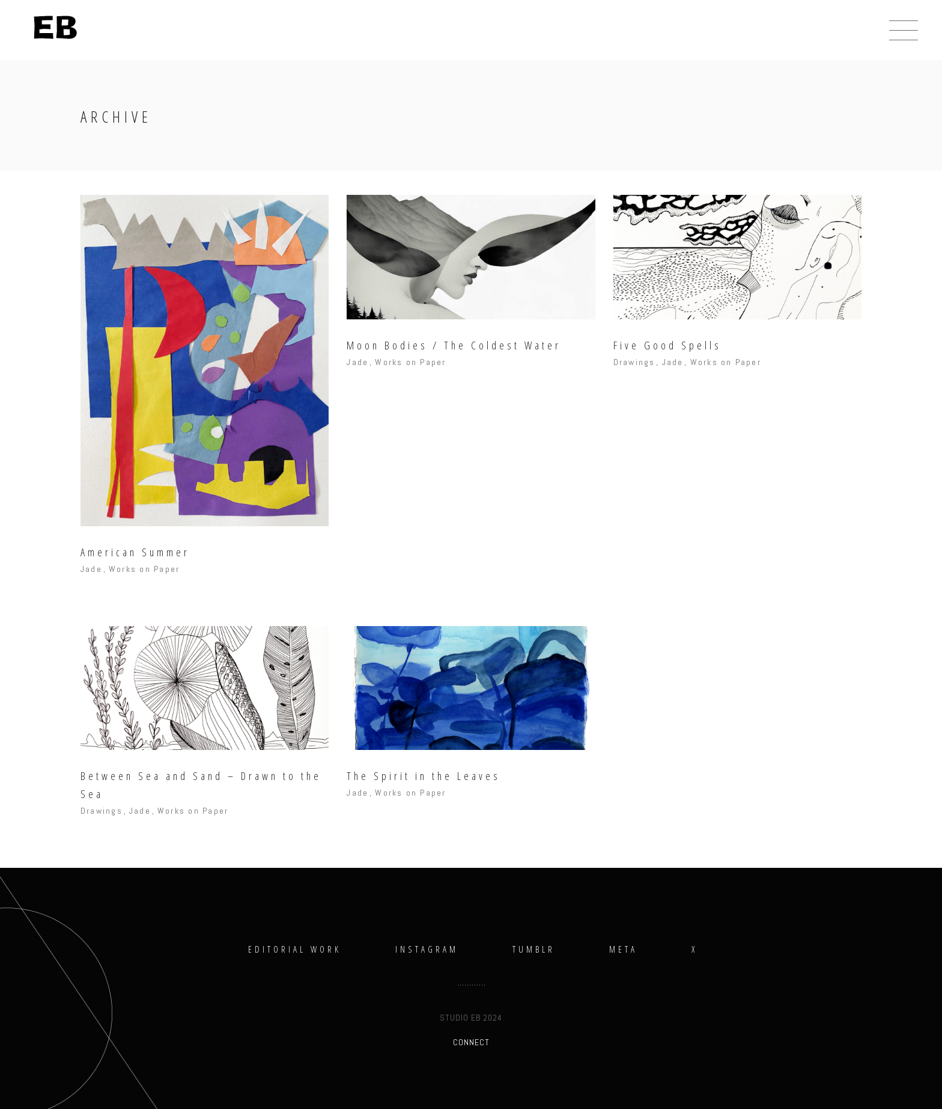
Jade (91, 569)
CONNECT (471, 1042)
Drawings (634, 362)
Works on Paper (144, 569)
